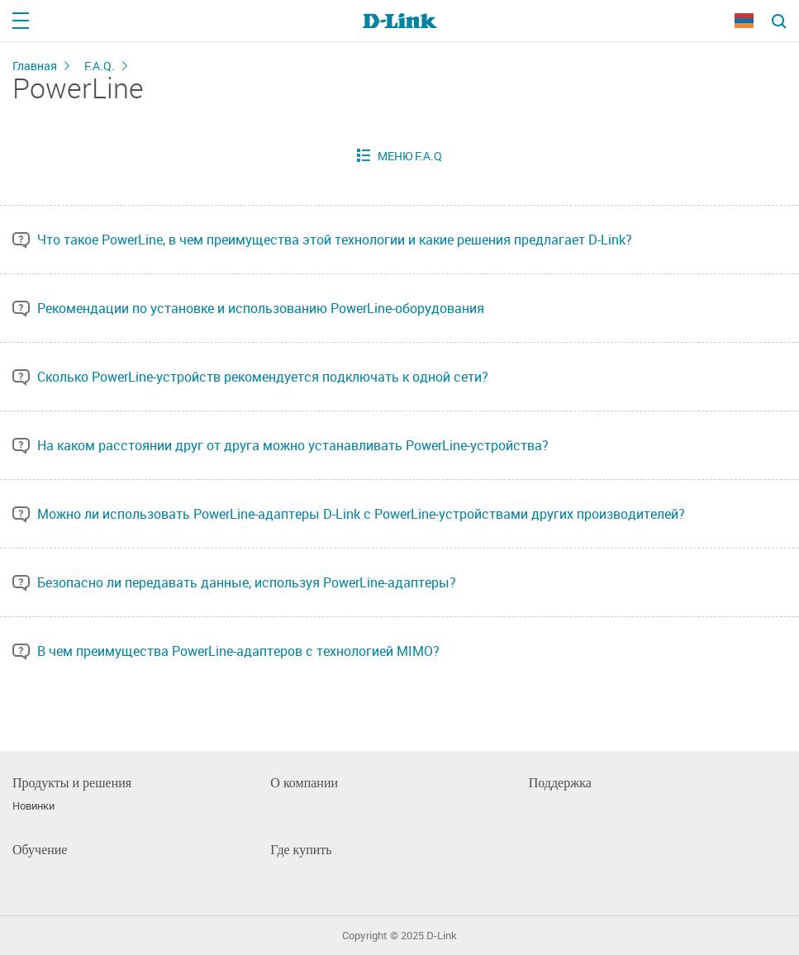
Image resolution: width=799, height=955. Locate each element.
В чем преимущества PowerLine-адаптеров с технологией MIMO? (238, 651)
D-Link (441, 936)
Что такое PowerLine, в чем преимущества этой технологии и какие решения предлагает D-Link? (334, 239)
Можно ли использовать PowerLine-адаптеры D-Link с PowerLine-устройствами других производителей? (361, 514)
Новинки (33, 806)
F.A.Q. (99, 66)
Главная (34, 66)
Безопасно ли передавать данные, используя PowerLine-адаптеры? (246, 582)
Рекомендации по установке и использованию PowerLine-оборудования (260, 308)
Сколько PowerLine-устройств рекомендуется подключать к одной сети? (262, 377)
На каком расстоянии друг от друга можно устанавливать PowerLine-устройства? (293, 445)
